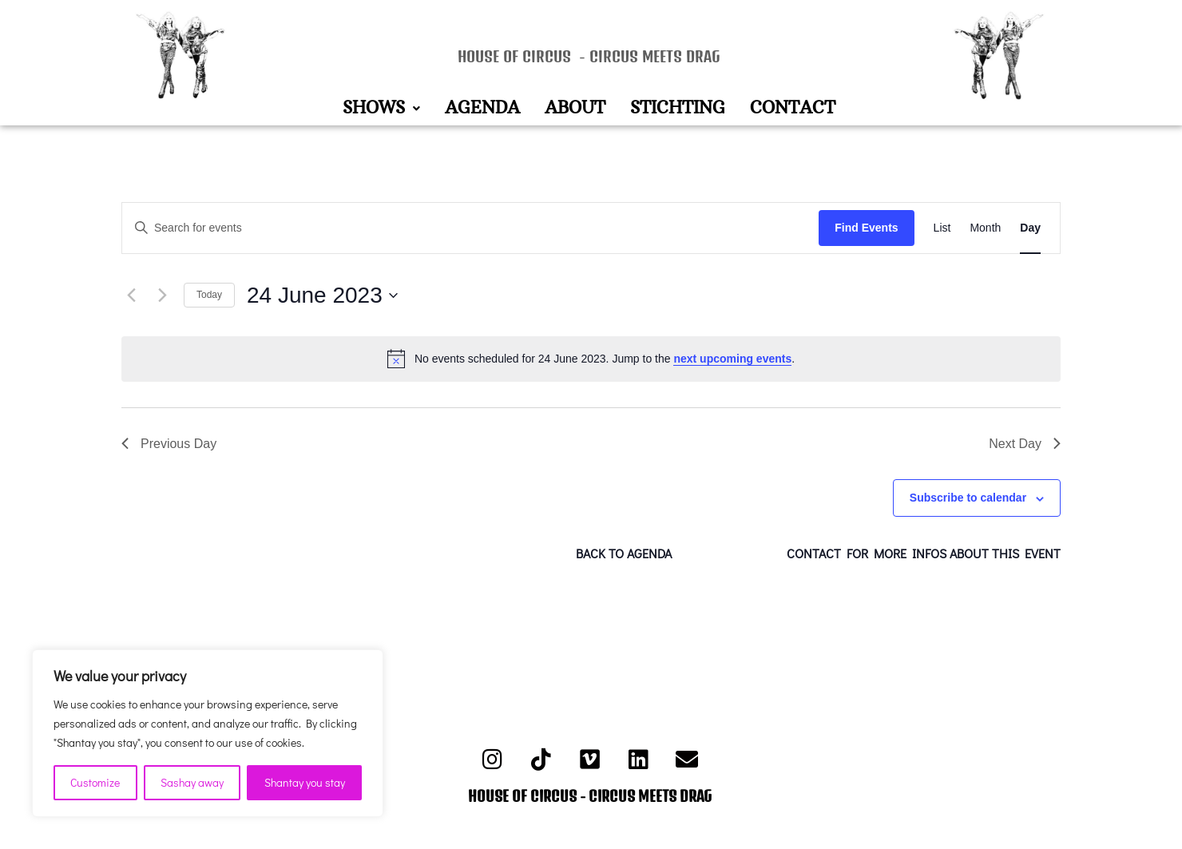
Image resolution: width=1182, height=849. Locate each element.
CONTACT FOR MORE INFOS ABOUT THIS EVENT (924, 553)
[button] (381, 108)
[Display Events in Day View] (1030, 228)
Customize (95, 782)
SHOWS (381, 108)
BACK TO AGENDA (624, 553)
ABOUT (575, 108)
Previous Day (168, 443)
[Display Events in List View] (942, 228)
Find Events (866, 227)
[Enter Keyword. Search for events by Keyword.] (470, 228)
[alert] (591, 358)
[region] (207, 733)
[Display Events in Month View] (985, 228)
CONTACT (792, 108)
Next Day (1025, 443)
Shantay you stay (304, 782)
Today (209, 294)
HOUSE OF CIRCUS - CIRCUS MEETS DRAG (589, 55)
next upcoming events (732, 358)
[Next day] (162, 295)
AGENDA (482, 108)
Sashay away (192, 782)
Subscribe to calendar (968, 497)
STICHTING (677, 108)
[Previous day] (131, 295)
